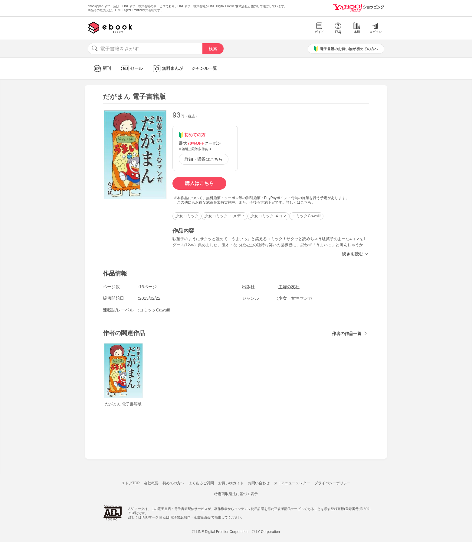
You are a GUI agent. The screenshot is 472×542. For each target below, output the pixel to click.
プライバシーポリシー (332, 483)
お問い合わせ (259, 483)
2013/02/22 (149, 298)
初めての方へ (173, 483)
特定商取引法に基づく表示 (236, 494)
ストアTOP (130, 483)
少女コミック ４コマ (268, 216)
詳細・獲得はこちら (204, 159)
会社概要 (151, 483)
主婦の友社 (289, 286)
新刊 (101, 68)
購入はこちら (199, 183)
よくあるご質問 (201, 483)
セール (131, 68)
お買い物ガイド (231, 483)
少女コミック (187, 216)
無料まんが (167, 68)
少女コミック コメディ (224, 216)
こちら (305, 202)
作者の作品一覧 (347, 333)
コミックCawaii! (306, 216)
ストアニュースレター (292, 483)
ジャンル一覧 (204, 68)
